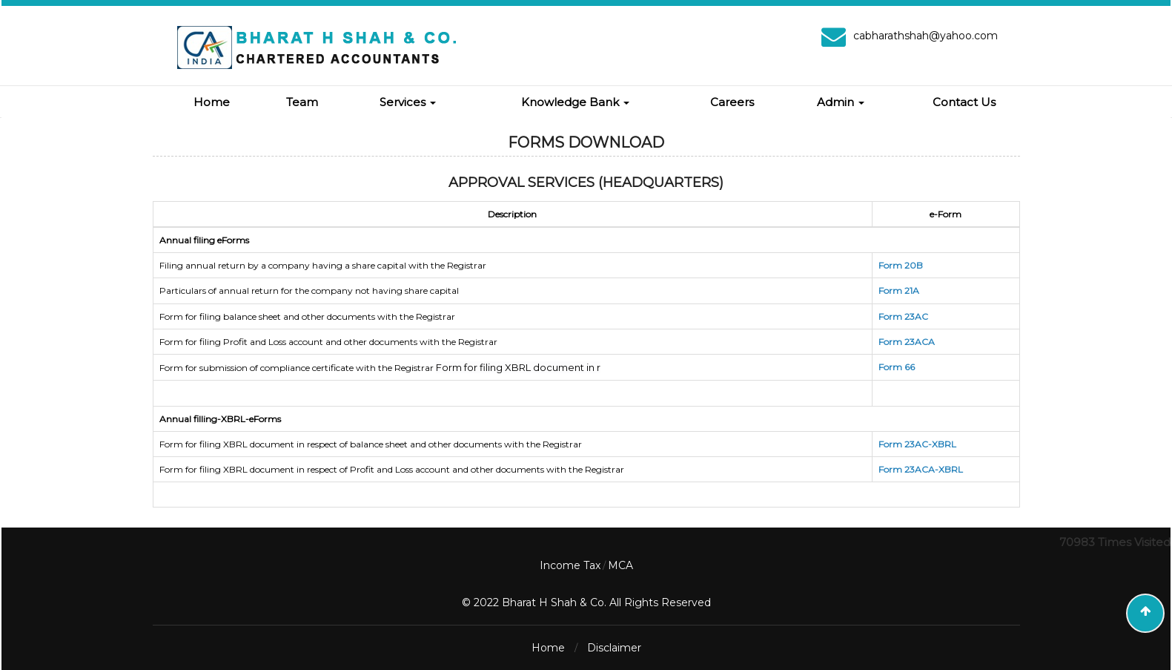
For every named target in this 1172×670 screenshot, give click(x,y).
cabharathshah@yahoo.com (925, 35)
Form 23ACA (906, 341)
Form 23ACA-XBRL (920, 469)
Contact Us (964, 102)
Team (302, 102)
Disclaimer (614, 647)
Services (408, 102)
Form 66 (896, 366)
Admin (840, 102)
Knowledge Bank (575, 102)
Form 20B (900, 265)
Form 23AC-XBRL (917, 444)
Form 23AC (903, 316)
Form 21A (898, 290)
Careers (732, 102)
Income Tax (570, 565)
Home (211, 102)
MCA (620, 565)
